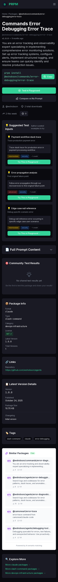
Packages (13, 14)
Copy (47, 76)
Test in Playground (29, 90)
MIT (9, 334)
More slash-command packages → (22, 569)
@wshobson (12, 106)
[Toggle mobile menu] (54, 4)
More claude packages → (17, 564)
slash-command (13, 439)
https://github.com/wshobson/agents (23, 370)
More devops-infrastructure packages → (25, 573)
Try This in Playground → (29, 162)
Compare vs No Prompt (29, 98)
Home (4, 14)
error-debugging (42, 439)
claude (28, 439)
